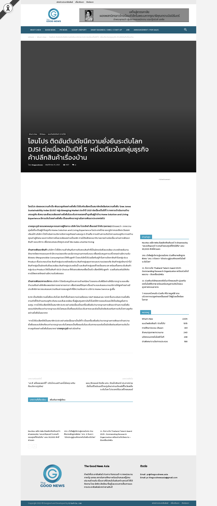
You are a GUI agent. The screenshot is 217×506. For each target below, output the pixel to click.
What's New (41, 37)
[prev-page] (30, 446)
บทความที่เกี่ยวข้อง (38, 399)
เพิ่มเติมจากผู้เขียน (57, 399)
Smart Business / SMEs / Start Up (106, 30)
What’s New (35, 30)
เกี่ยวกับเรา (79, 2)
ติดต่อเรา (90, 2)
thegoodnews (37, 165)
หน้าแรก (31, 37)
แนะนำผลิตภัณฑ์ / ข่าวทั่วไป (57, 134)
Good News (50, 30)
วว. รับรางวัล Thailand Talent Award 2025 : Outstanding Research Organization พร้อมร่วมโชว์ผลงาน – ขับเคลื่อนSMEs (116, 436)
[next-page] (35, 446)
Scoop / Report (79, 30)
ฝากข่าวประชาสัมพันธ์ (65, 2)
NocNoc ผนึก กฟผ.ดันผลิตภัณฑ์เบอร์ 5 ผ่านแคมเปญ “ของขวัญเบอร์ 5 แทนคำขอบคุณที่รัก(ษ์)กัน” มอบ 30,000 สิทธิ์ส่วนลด (44, 436)
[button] (185, 30)
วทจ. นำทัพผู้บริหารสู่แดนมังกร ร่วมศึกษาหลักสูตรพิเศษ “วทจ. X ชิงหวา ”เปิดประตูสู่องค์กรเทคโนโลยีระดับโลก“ (80, 434)
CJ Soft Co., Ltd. (75, 503)
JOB (127, 30)
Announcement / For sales (146, 30)
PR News (63, 30)
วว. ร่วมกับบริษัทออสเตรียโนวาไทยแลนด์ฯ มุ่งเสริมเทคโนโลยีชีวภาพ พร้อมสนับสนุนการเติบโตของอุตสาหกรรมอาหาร (164, 284)
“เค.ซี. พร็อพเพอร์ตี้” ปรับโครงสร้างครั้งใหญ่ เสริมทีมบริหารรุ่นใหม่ (51, 384)
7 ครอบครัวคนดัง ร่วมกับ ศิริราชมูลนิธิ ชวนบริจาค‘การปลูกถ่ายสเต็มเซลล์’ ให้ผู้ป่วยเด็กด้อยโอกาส (163, 296)
